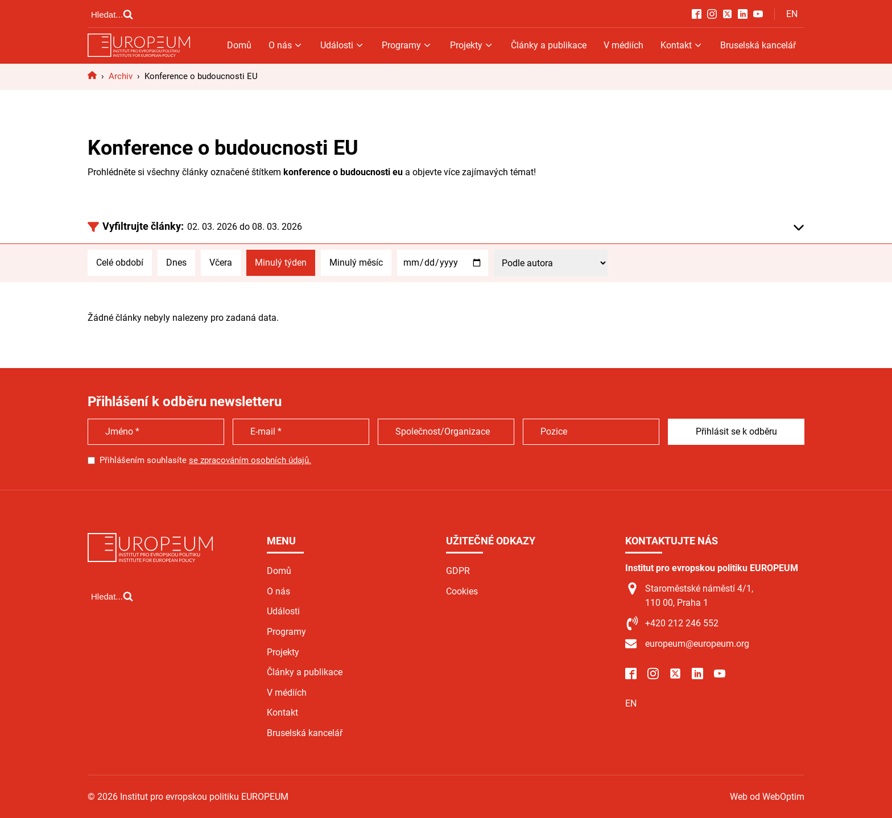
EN (792, 14)
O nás (286, 45)
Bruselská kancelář (758, 45)
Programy (407, 45)
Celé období (119, 262)
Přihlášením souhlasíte (205, 460)
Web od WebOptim (767, 796)
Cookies (462, 591)
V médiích (623, 45)
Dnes (176, 262)
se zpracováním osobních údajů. (250, 460)
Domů (239, 45)
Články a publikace (549, 45)
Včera (220, 262)
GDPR (458, 570)
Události (342, 45)
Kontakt (681, 45)
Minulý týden (281, 262)
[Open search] (112, 14)
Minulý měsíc (356, 262)
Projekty (472, 45)
